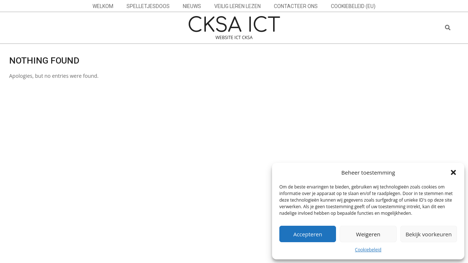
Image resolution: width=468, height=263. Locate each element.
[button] (453, 172)
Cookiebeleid (368, 250)
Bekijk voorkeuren (428, 234)
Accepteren (307, 234)
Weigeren (368, 234)
